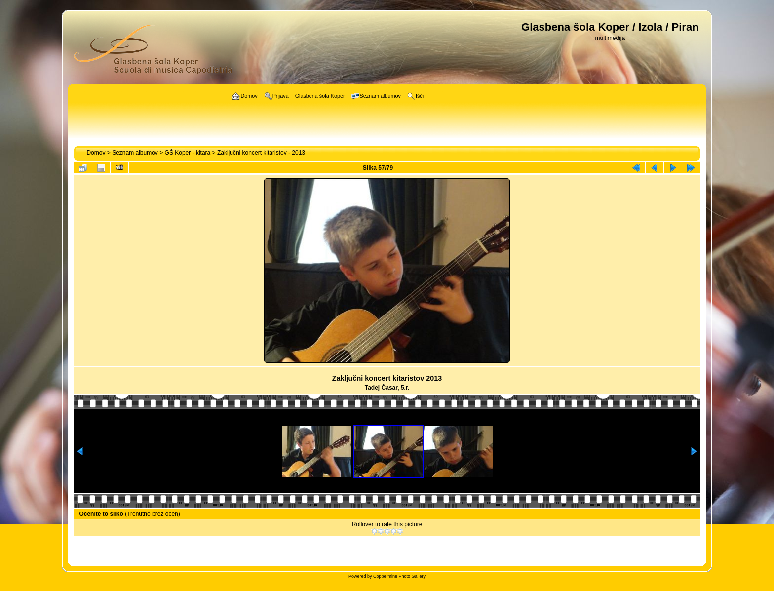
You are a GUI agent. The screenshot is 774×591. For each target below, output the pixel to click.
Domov (95, 152)
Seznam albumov (135, 152)
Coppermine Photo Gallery (399, 576)
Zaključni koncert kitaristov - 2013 (261, 152)
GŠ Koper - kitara (188, 152)
